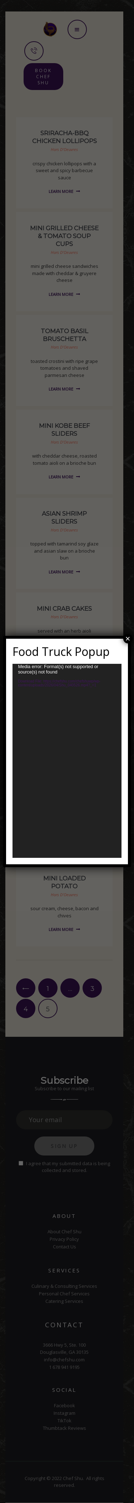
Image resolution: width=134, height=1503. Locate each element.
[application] (67, 761)
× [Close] (127, 638)
